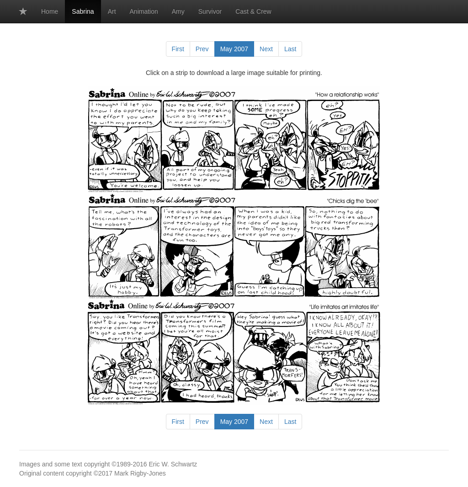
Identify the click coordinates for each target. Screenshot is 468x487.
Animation (144, 11)
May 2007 (234, 49)
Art (112, 11)
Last (290, 49)
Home (49, 11)
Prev (202, 49)
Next (266, 49)
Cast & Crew (253, 11)
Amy (178, 11)
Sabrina (83, 11)
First (178, 49)
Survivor (210, 11)
